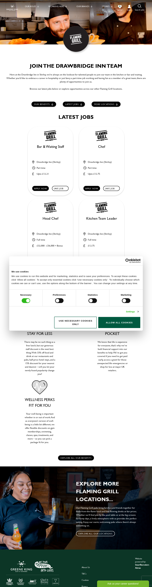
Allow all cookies (119, 322)
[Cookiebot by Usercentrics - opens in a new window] (128, 260)
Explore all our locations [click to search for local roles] (95, 533)
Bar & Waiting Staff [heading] (50, 146)
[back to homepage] (12, 7)
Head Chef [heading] (50, 218)
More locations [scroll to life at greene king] (104, 104)
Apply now (40, 188)
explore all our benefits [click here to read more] (76, 457)
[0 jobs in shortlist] (120, 8)
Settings (130, 311)
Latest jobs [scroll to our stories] (72, 104)
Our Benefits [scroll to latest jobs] (42, 104)
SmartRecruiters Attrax (142, 566)
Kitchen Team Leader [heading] (101, 218)
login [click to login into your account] (129, 9)
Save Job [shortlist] (59, 188)
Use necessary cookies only (75, 322)
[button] (139, 7)
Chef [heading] (101, 146)
